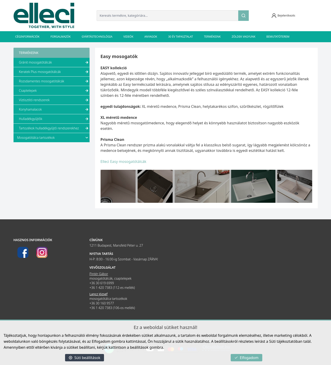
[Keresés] (243, 15)
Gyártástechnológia (97, 37)
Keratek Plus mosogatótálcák (54, 72)
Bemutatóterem (278, 37)
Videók (128, 37)
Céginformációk (27, 37)
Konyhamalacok (54, 109)
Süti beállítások (84, 357)
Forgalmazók (61, 37)
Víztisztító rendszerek (54, 100)
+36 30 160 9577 (102, 303)
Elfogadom (246, 357)
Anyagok (150, 37)
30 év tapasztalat (180, 37)
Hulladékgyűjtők (54, 119)
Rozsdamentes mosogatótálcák (54, 81)
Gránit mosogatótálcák (54, 62)
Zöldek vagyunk (243, 37)
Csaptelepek (54, 90)
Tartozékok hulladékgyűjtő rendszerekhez (54, 128)
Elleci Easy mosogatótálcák (123, 161)
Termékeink (212, 37)
